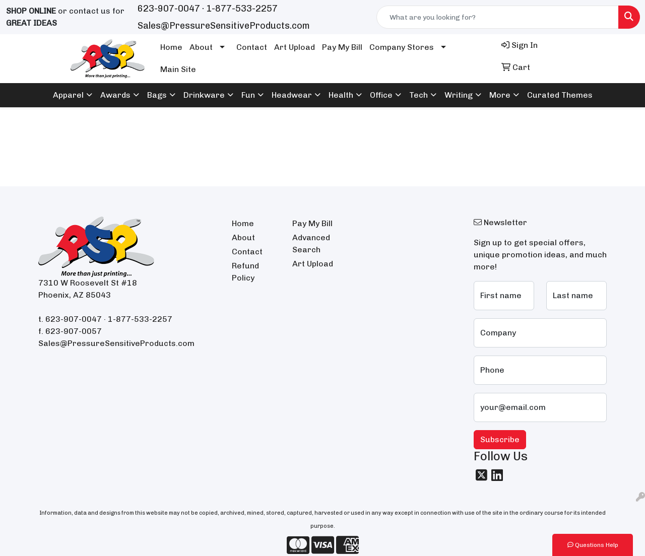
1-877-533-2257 (242, 8)
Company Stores (401, 47)
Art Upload (294, 47)
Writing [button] (458, 95)
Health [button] (341, 95)
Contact (251, 47)
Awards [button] (115, 95)
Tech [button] (418, 95)
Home (171, 47)
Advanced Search (311, 243)
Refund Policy (245, 272)
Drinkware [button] (204, 95)
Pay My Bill (342, 47)
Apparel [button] (68, 95)
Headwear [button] (292, 95)
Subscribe (500, 439)
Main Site (178, 69)
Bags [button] (157, 95)
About (201, 47)
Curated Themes (560, 95)
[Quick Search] (497, 17)
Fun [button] (248, 95)
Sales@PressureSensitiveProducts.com (224, 25)
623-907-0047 (169, 8)
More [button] (499, 95)
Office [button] (381, 95)
